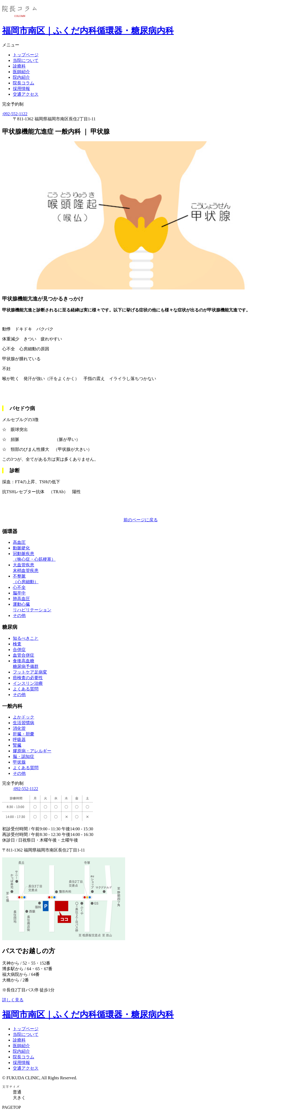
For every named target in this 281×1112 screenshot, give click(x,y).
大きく (19, 1097)
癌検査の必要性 (28, 677)
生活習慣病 (23, 722)
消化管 (19, 728)
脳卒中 (19, 593)
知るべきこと (26, 638)
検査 (17, 644)
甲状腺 (19, 762)
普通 (17, 1092)
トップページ (26, 55)
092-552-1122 (15, 113)
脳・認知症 (23, 756)
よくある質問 (26, 689)
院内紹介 (21, 77)
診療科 (19, 66)
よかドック (23, 717)
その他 (19, 615)
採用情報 (21, 88)
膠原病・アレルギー (32, 751)
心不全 (19, 587)
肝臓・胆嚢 (23, 734)
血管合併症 (23, 655)
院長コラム (23, 83)
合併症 (19, 649)
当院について (26, 60)
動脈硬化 (21, 548)
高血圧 (19, 542)
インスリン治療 (28, 683)
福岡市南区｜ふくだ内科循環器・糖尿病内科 (88, 30)
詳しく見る (13, 1000)
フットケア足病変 (30, 672)
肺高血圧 (21, 598)
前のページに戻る (141, 520)
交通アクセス (26, 94)
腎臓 (17, 745)
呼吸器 (19, 739)
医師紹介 (21, 71)
